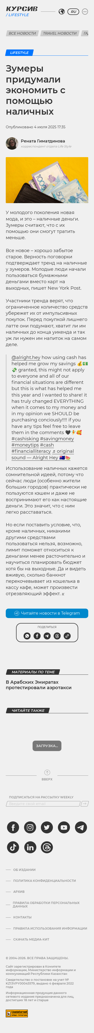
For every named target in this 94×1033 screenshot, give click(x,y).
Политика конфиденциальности (44, 881)
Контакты (22, 917)
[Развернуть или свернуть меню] (85, 11)
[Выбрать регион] (61, 11)
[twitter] (47, 827)
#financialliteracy (31, 451)
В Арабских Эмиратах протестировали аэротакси (39, 684)
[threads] (47, 847)
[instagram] (30, 827)
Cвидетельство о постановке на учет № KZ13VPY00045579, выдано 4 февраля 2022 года (40, 983)
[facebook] (13, 827)
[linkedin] (30, 847)
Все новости (22, 33)
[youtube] (64, 827)
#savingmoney (57, 439)
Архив (19, 892)
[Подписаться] (84, 804)
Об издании (24, 870)
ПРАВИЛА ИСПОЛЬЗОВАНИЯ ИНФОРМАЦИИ (50, 928)
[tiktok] (13, 847)
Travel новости (60, 33)
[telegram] (81, 827)
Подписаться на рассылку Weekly (41, 797)
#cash (47, 445)
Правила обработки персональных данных (46, 904)
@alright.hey (26, 357)
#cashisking (25, 439)
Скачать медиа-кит (31, 939)
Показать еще (47, 746)
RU (73, 11)
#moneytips (25, 445)
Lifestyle (18, 15)
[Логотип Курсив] (22, 8)
